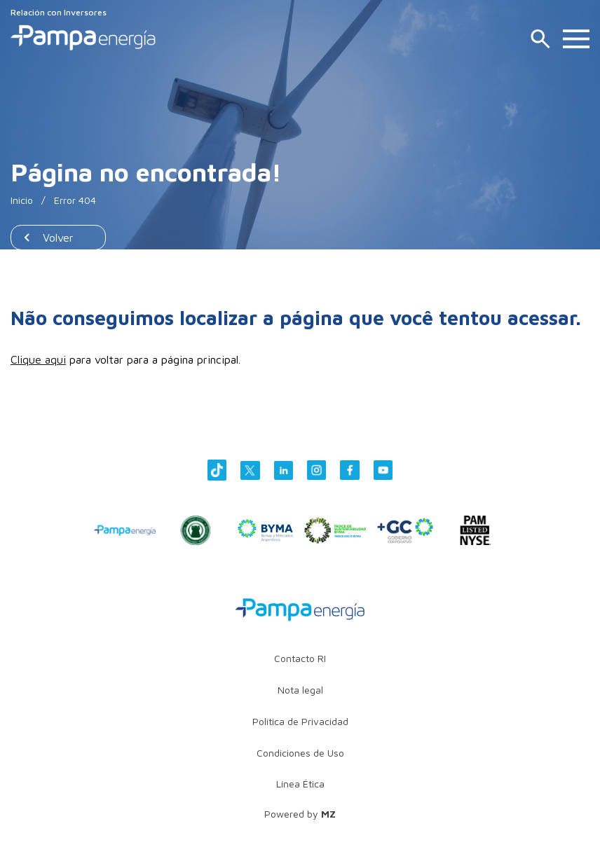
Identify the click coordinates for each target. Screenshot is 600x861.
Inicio (22, 200)
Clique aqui (38, 359)
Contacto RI (300, 658)
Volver (58, 237)
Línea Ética (300, 784)
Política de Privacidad (300, 721)
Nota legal (300, 690)
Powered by (300, 814)
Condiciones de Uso (300, 753)
